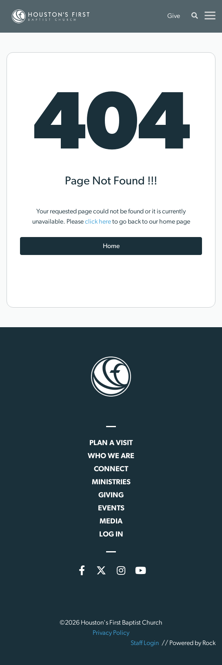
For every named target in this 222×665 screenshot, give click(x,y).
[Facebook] (81, 570)
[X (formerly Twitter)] (101, 570)
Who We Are (111, 456)
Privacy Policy (111, 633)
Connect (111, 469)
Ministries (111, 482)
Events (111, 508)
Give (173, 16)
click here (98, 222)
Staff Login (145, 643)
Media (111, 521)
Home (111, 246)
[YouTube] (140, 570)
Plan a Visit (111, 443)
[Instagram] (121, 570)
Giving (111, 495)
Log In (111, 535)
